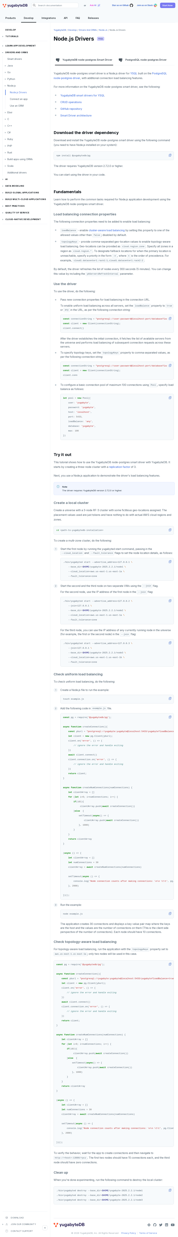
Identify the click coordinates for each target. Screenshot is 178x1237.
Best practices (14, 206)
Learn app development (20, 45)
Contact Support (19, 1231)
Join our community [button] (20, 1224)
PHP (9, 145)
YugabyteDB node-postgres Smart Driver (84, 60)
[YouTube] (173, 1225)
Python (11, 79)
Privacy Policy (128, 1233)
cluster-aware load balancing (107, 230)
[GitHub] (154, 1225)
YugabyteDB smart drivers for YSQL (82, 95)
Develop (10, 30)
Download (14, 1217)
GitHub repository (71, 108)
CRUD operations (71, 102)
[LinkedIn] (166, 1225)
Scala (10, 165)
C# (9, 132)
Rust (9, 152)
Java (10, 65)
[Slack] (149, 1225)
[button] (167, 5)
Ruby (10, 139)
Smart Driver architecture (76, 115)
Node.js (11, 85)
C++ (9, 125)
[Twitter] (160, 1225)
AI (6, 179)
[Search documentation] (55, 5)
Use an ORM (17, 105)
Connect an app (19, 99)
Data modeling (14, 186)
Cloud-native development (23, 219)
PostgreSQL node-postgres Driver (143, 60)
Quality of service (17, 212)
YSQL (100, 39)
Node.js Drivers (18, 92)
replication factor (119, 467)
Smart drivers (14, 58)
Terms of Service (148, 1233)
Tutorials (11, 36)
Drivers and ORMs (16, 52)
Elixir (9, 112)
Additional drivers (17, 172)
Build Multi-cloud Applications (25, 199)
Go (9, 72)
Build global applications (22, 192)
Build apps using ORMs (20, 159)
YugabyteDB (60, 30)
